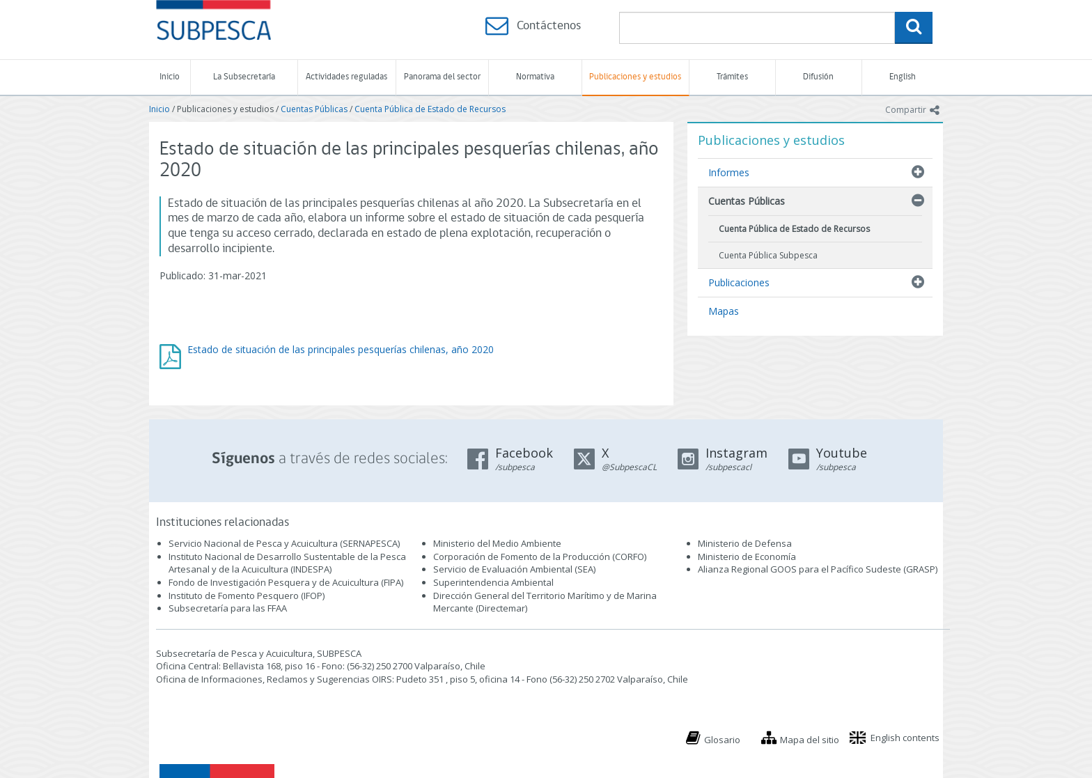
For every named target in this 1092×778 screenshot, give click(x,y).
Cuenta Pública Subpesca (768, 255)
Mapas (723, 311)
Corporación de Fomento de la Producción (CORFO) (539, 556)
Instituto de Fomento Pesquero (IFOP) (247, 595)
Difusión (818, 76)
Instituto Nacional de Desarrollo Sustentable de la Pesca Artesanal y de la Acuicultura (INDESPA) (287, 563)
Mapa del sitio (809, 739)
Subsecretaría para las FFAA (228, 608)
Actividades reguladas (346, 76)
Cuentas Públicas (314, 109)
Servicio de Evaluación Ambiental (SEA (513, 569)
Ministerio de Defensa (745, 543)
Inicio (169, 76)
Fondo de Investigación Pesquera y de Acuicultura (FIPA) (286, 582)
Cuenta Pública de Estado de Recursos (430, 109)
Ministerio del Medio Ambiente (497, 543)
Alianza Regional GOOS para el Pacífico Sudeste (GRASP (816, 569)
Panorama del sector (442, 76)
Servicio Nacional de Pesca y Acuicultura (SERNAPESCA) (284, 543)
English (902, 76)
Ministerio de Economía (747, 556)
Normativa (535, 76)
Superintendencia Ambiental (493, 582)
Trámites (732, 76)
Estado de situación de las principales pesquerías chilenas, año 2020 (340, 349)
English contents (905, 737)
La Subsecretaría (244, 76)
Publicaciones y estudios (635, 76)
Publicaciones (739, 282)
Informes (728, 172)
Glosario (722, 739)
